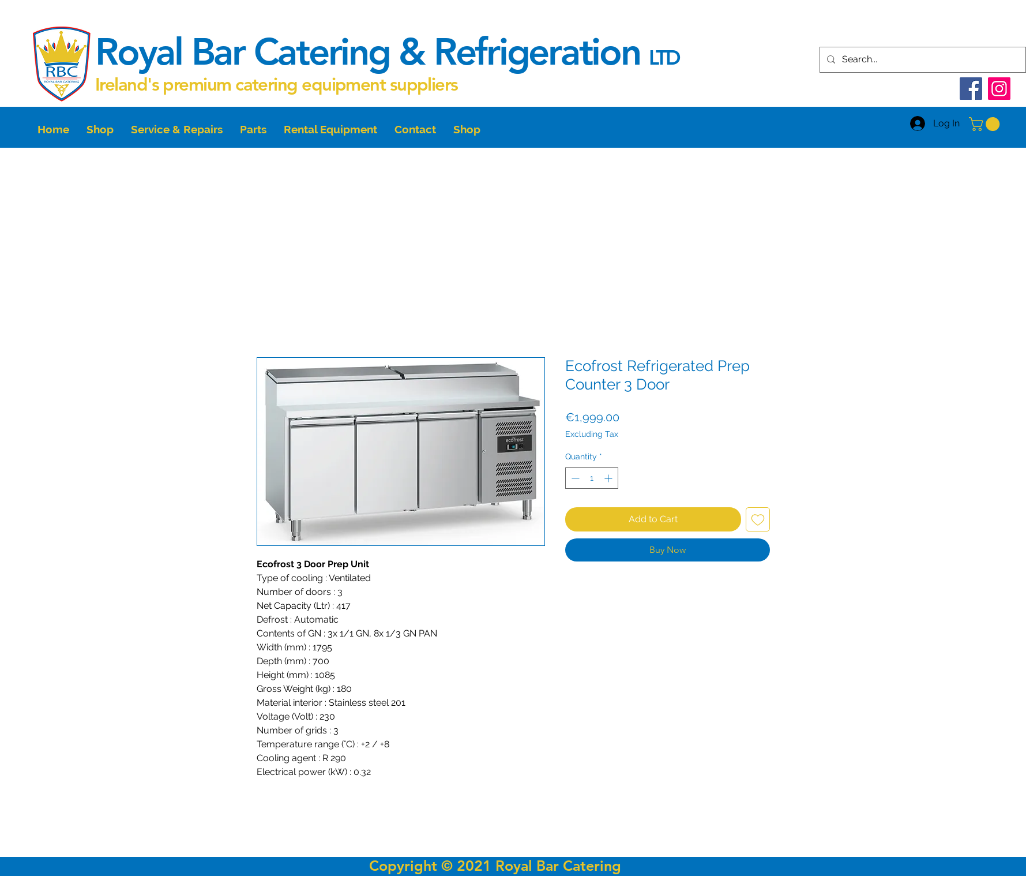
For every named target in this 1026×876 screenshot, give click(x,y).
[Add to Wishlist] (758, 519)
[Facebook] (971, 88)
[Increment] (609, 478)
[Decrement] (574, 478)
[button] (986, 124)
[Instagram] (999, 88)
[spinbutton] (591, 478)
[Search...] (921, 59)
